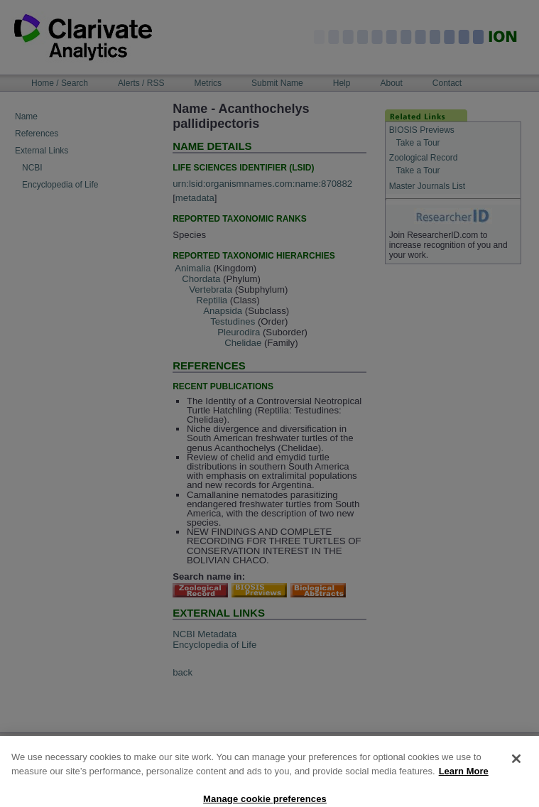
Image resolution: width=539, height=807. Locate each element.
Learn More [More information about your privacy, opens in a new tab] (464, 779)
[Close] (516, 767)
